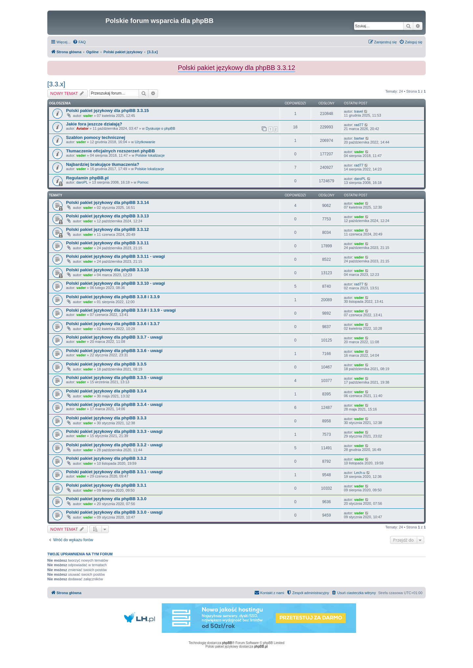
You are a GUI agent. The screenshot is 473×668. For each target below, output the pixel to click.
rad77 (358, 125)
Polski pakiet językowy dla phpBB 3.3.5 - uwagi (114, 377)
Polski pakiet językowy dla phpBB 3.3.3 (106, 417)
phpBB (227, 643)
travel (358, 111)
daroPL (82, 182)
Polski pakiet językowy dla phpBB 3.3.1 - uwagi (114, 471)
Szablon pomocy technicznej (95, 137)
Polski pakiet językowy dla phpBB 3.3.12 (107, 229)
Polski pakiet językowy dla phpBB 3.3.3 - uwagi (114, 431)
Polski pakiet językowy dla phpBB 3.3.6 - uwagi (114, 350)
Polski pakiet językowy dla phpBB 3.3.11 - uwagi (115, 256)
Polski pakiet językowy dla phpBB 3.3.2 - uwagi (114, 444)
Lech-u (359, 473)
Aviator (82, 128)
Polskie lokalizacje (150, 155)
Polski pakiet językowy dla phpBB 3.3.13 (107, 215)
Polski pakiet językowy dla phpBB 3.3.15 (107, 110)
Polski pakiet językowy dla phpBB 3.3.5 (106, 364)
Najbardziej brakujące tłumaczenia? (102, 164)
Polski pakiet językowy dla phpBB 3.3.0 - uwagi (114, 512)
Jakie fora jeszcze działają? (94, 124)
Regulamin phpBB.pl (87, 177)
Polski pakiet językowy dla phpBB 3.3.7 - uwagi (114, 337)
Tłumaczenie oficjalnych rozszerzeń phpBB (110, 150)
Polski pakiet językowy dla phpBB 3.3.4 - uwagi (114, 404)
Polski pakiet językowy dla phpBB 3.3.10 (107, 269)
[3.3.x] (56, 84)
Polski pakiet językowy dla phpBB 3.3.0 (106, 498)
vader (88, 116)
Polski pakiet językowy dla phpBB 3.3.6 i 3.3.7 (113, 323)
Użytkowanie (145, 142)
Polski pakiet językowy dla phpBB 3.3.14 (107, 202)
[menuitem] (79, 42)
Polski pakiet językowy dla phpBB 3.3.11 (107, 242)
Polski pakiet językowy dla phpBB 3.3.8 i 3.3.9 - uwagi (121, 310)
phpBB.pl (261, 646)
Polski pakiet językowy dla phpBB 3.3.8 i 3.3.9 (113, 296)
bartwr (359, 138)
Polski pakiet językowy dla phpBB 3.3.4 (106, 391)
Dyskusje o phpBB (160, 128)
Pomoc (142, 182)
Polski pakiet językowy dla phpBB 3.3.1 (106, 485)
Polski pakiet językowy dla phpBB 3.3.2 (106, 458)
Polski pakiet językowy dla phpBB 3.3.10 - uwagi (115, 283)
